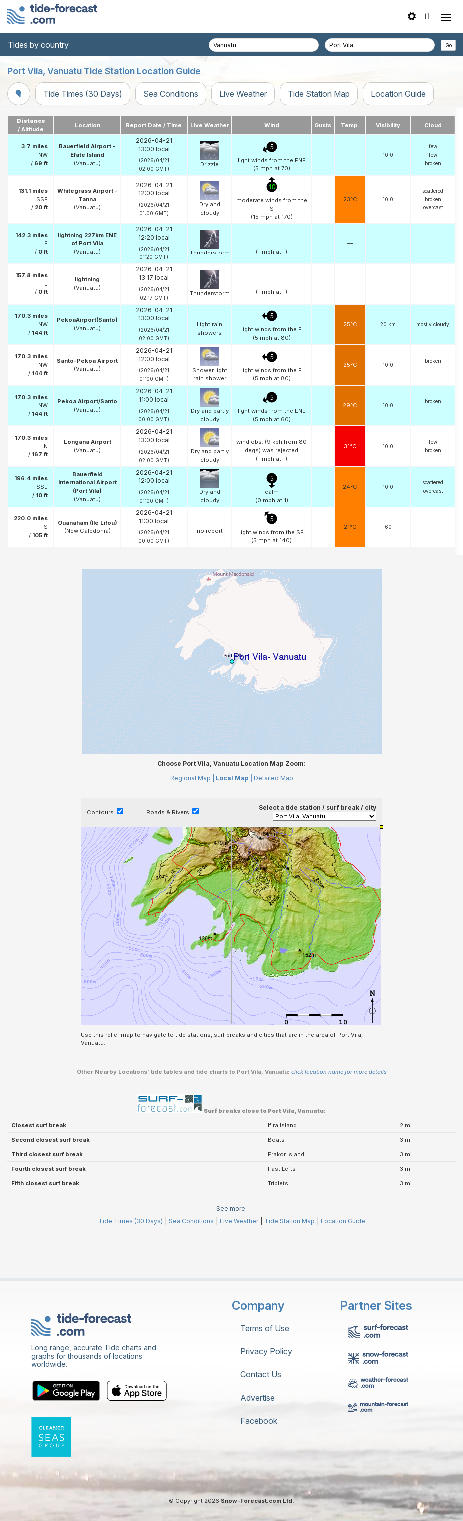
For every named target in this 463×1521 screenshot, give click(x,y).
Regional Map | (192, 823)
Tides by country (38, 45)
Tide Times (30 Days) (82, 94)
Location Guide (398, 94)
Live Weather (243, 94)
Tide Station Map (319, 94)
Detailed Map (273, 823)
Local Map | (234, 823)
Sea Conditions (170, 94)
